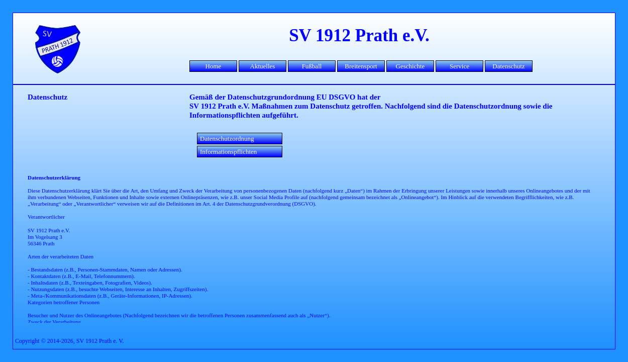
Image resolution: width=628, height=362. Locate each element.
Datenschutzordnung (227, 138)
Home (213, 66)
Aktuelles (262, 66)
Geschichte (410, 66)
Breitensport (361, 66)
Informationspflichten (228, 151)
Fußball (312, 66)
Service (459, 66)
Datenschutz (508, 66)
